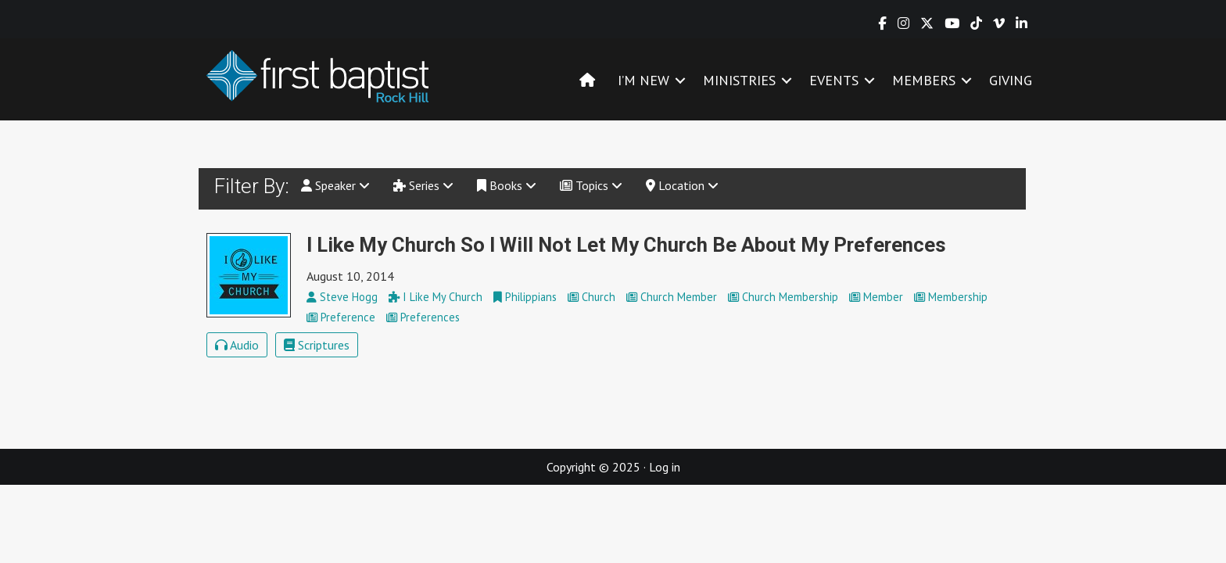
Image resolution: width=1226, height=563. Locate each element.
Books (506, 185)
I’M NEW (643, 80)
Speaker (335, 185)
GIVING (1010, 80)
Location (682, 185)
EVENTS (834, 80)
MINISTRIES (739, 80)
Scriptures (317, 345)
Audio (237, 345)
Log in (664, 467)
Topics (591, 185)
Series (423, 185)
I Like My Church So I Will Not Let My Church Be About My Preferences (626, 244)
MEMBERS (923, 80)
